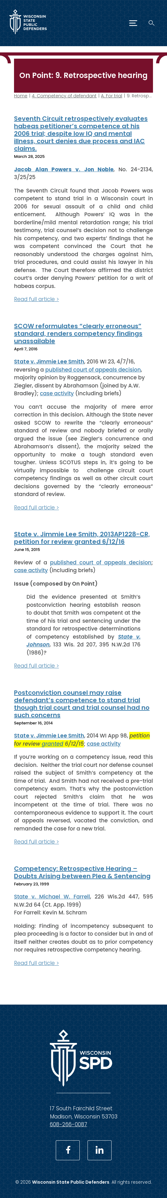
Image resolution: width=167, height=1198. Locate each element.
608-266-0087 (68, 1124)
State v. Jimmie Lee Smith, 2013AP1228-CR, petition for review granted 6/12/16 (82, 538)
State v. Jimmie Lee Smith (49, 361)
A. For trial (111, 96)
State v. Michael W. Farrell (52, 896)
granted (52, 743)
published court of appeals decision (93, 369)
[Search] (152, 23)
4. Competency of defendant (64, 96)
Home (20, 96)
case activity (57, 393)
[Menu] (133, 23)
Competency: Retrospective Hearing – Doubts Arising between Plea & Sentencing (82, 872)
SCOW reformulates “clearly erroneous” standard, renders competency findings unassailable (78, 333)
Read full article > (36, 299)
